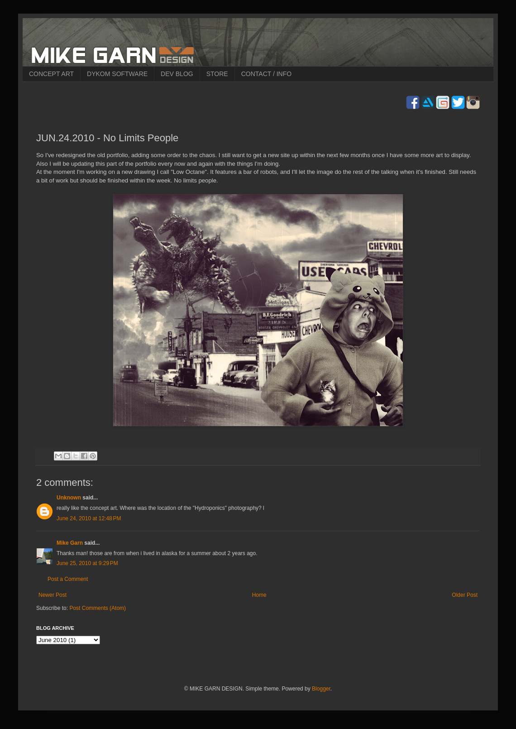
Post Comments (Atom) (97, 608)
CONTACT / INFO (266, 73)
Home (259, 595)
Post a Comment (68, 579)
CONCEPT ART (51, 73)
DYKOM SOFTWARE (117, 73)
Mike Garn (70, 543)
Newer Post (52, 595)
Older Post (465, 595)
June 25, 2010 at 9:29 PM (87, 563)
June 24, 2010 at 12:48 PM (89, 518)
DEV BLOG (177, 73)
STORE (217, 73)
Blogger (321, 689)
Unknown (69, 497)
